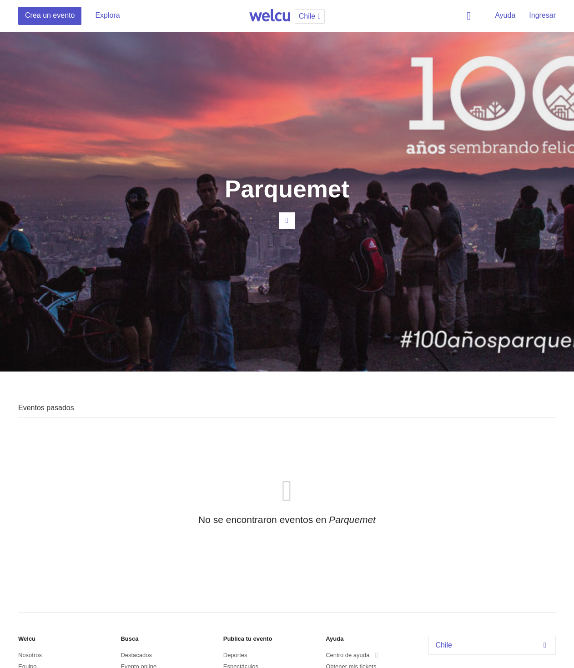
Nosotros (30, 655)
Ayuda (505, 15)
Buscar (470, 15)
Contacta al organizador (287, 220)
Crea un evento (50, 15)
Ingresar (542, 15)
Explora (107, 15)
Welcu (269, 16)
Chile (493, 645)
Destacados (136, 655)
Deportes (235, 655)
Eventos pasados (46, 408)
